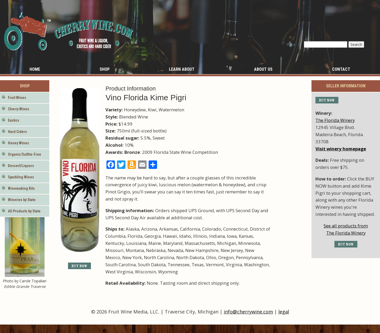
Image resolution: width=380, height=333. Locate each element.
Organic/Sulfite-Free (24, 154)
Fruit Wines (17, 98)
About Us (263, 69)
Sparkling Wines (21, 177)
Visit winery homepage (340, 149)
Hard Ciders (17, 132)
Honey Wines (18, 143)
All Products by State (24, 211)
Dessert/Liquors (21, 166)
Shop (105, 69)
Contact (341, 69)
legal (283, 311)
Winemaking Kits (21, 188)
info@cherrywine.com (248, 311)
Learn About (181, 69)
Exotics (13, 120)
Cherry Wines (18, 109)
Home (35, 69)
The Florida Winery (335, 120)
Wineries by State (22, 200)
